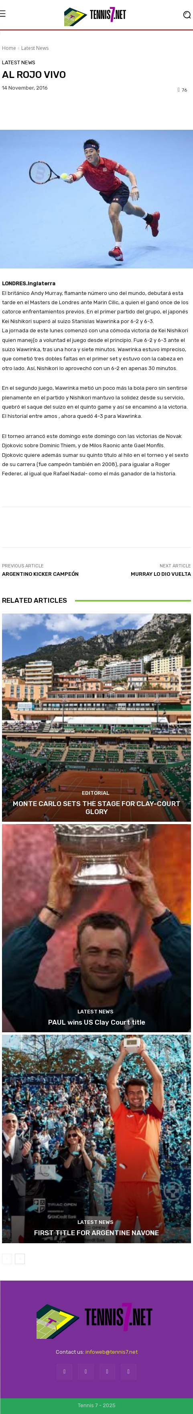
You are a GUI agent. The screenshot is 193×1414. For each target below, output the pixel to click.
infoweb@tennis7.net (111, 1352)
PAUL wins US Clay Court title (96, 1022)
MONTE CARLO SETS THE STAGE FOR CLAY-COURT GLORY (97, 808)
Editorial (95, 793)
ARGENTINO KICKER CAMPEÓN (40, 574)
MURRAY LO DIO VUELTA (161, 574)
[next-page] (20, 1259)
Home (9, 48)
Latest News (35, 48)
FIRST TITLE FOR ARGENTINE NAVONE (96, 1233)
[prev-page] (7, 1259)
